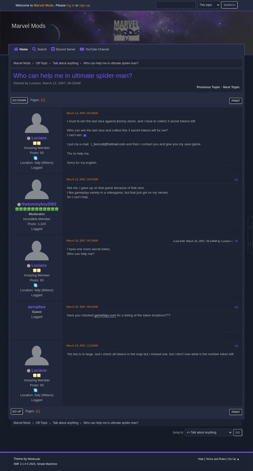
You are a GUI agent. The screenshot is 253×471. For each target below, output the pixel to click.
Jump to (177, 432)
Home (21, 49)
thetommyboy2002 (39, 204)
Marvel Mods (28, 25)
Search (39, 49)
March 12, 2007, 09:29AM (82, 113)
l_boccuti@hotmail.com (108, 144)
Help (200, 458)
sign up (84, 5)
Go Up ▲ (233, 458)
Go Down (19, 100)
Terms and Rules (216, 458)
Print (236, 100)
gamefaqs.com (105, 315)
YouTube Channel (94, 49)
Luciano (39, 138)
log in (71, 5)
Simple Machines (47, 463)
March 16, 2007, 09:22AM (82, 306)
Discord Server (63, 49)
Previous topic (208, 87)
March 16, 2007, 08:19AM (82, 240)
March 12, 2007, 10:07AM (82, 179)
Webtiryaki (34, 458)
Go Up (16, 411)
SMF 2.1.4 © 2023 (24, 463)
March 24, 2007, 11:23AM (82, 345)
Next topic (231, 87)
